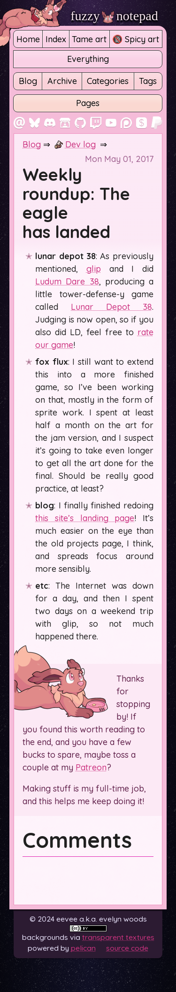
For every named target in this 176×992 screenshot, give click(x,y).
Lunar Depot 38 (111, 306)
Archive (62, 81)
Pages (87, 103)
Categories (108, 81)
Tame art (89, 39)
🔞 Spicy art (135, 39)
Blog (28, 81)
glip (93, 268)
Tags (148, 81)
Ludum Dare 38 (67, 281)
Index (56, 39)
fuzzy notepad (114, 15)
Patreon (91, 767)
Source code (127, 948)
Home (28, 39)
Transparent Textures (118, 937)
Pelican (83, 948)
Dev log (80, 144)
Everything (88, 59)
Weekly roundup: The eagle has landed (76, 203)
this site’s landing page (84, 518)
